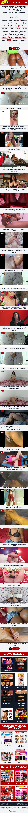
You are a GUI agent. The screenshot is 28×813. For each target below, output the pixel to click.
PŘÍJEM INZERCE (23, 803)
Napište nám (3, 804)
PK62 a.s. (6, 803)
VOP (12, 804)
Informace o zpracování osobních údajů (20, 804)
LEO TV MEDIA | (18, 803)
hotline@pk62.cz (11, 803)
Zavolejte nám (8, 804)
